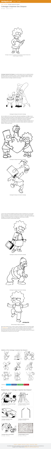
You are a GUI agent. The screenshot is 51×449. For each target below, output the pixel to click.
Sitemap (36, 444)
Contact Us (15, 444)
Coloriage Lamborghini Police (7, 419)
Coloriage (19, 1)
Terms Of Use (23, 444)
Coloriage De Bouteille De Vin (23, 419)
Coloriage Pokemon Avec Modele (8, 434)
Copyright (19, 444)
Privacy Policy (32, 444)
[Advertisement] (17, 18)
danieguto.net (6, 1)
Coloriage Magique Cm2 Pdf (23, 434)
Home (14, 1)
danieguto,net (5, 327)
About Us (27, 444)
